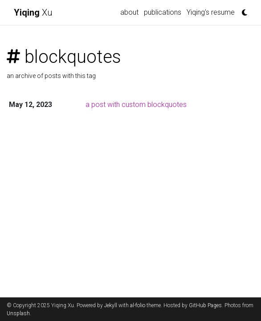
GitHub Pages (205, 305)
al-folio (137, 305)
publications (162, 12)
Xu (33, 12)
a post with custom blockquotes (136, 104)
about (129, 12)
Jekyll (110, 305)
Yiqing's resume (211, 12)
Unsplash (18, 313)
